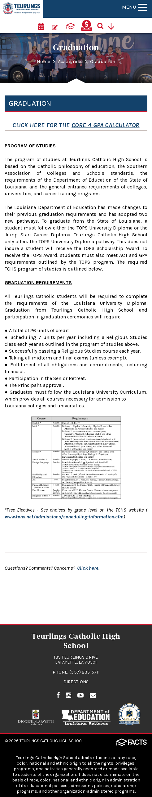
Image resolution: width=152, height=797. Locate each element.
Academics (70, 61)
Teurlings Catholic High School (52, 741)
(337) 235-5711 (84, 672)
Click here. (88, 568)
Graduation (102, 61)
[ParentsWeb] (70, 25)
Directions (76, 681)
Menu (134, 7)
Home (43, 61)
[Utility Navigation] (113, 25)
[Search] (102, 25)
